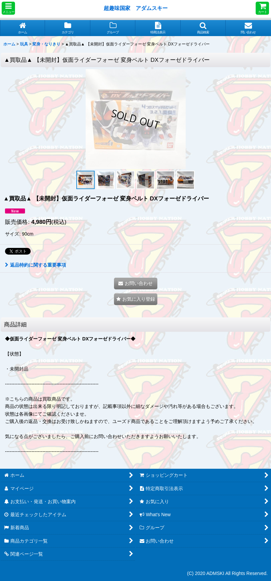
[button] (8, 8)
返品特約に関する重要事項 (35, 265)
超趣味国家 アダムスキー (136, 8)
